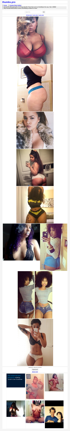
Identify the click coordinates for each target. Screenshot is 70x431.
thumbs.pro (8, 2)
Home (5, 5)
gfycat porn (29, 15)
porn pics (35, 15)
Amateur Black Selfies (15, 5)
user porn (41, 15)
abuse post (35, 371)
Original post (35, 369)
